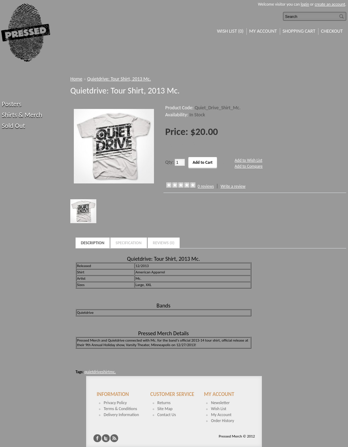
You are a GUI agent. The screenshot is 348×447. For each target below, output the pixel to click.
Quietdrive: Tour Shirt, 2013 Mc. (119, 79)
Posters (11, 104)
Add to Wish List (248, 160)
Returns (164, 402)
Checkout (332, 31)
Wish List (218, 408)
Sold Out (13, 126)
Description (92, 242)
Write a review (232, 186)
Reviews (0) (164, 242)
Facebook (97, 438)
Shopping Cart (299, 31)
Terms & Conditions (120, 408)
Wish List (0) (230, 31)
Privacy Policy (115, 402)
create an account (330, 4)
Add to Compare (248, 166)
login (305, 4)
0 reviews (206, 186)
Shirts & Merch (22, 115)
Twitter (106, 438)
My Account (263, 31)
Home (76, 79)
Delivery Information (121, 414)
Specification (129, 242)
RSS (114, 438)
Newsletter (220, 402)
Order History (222, 420)
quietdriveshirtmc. (100, 371)
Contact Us (166, 414)
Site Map (165, 408)
